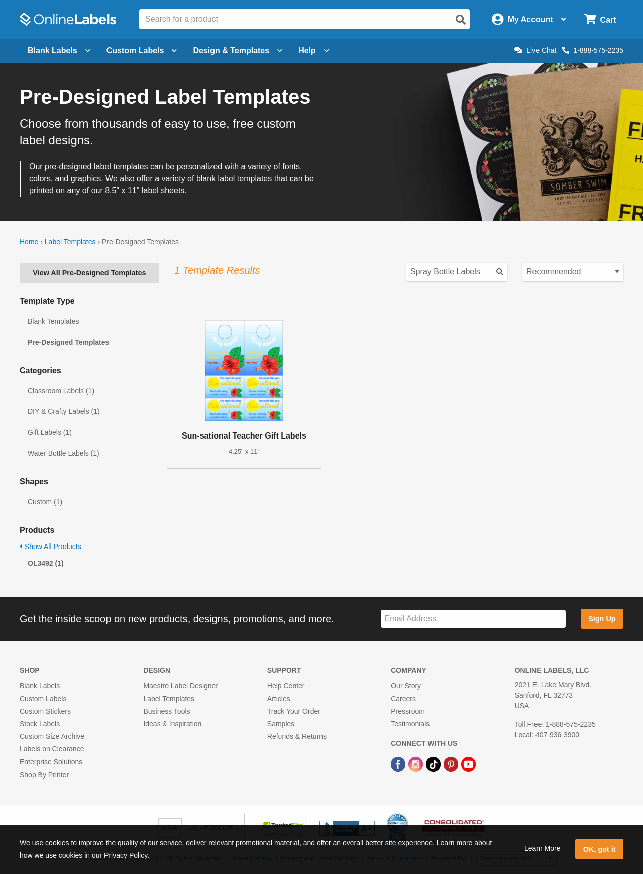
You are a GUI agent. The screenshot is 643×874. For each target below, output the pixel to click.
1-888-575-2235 (592, 50)
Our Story (406, 686)
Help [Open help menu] (313, 50)
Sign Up (601, 619)
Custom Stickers (45, 711)
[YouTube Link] (468, 763)
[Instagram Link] (416, 763)
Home (29, 242)
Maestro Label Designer (180, 686)
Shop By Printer (44, 775)
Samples (280, 724)
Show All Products (50, 546)
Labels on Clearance (52, 749)
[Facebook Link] (399, 763)
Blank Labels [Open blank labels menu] (59, 50)
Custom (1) (45, 502)
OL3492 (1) (46, 563)
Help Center (286, 686)
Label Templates (70, 242)
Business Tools (166, 711)
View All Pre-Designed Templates (89, 273)
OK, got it (599, 849)
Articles (278, 699)
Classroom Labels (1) (61, 391)
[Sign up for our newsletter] (473, 619)
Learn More (542, 848)
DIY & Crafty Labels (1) (64, 411)
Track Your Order (293, 711)
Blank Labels (40, 686)
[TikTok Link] (434, 763)
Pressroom (408, 711)
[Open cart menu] (600, 19)
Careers (403, 699)
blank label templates (234, 178)
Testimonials (410, 724)
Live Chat (535, 50)
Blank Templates (53, 321)
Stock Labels (40, 724)
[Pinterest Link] (452, 763)
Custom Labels (43, 699)
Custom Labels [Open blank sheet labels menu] (141, 50)
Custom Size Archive (52, 736)
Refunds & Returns (297, 736)
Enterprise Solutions (51, 762)
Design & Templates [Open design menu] (237, 50)
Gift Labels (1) (50, 432)
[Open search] (461, 20)
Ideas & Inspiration (172, 724)
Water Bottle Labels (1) (63, 453)
